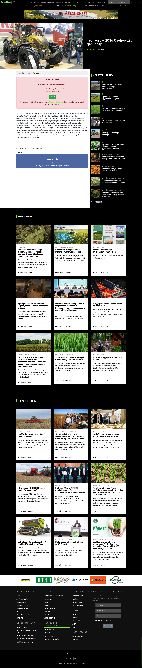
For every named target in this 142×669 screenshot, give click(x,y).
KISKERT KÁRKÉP (49, 608)
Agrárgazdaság (22, 599)
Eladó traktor (77, 596)
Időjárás (47, 612)
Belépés (52, 97)
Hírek (28, 73)
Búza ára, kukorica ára (24, 636)
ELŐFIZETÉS (101, 2)
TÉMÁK (43, 2)
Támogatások (21, 602)
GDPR (74, 627)
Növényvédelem (22, 608)
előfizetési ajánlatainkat (55, 102)
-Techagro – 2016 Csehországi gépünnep (52, 161)
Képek (74, 614)
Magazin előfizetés (51, 639)
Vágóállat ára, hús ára (24, 642)
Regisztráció (49, 630)
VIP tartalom (49, 636)
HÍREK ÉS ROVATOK (32, 2)
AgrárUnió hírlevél (105, 620)
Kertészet (20, 612)
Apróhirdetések (50, 618)
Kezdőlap (21, 73)
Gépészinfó (48, 615)
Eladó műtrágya (78, 605)
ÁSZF (74, 624)
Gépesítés (19, 618)
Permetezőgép (77, 602)
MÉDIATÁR (68, 2)
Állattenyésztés (22, 615)
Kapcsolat (76, 639)
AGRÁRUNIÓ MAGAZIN (55, 2)
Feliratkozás (108, 626)
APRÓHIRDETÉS (90, 2)
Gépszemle (48, 599)
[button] (13, 2)
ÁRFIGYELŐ (48, 602)
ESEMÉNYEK (78, 2)
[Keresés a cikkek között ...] (119, 2)
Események (76, 621)
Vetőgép (75, 599)
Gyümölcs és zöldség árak (26, 639)
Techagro (91, 49)
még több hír (96, 202)
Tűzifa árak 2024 (22, 627)
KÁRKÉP (47, 605)
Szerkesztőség (77, 636)
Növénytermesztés (23, 605)
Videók (74, 618)
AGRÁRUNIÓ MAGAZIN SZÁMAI (54, 596)
